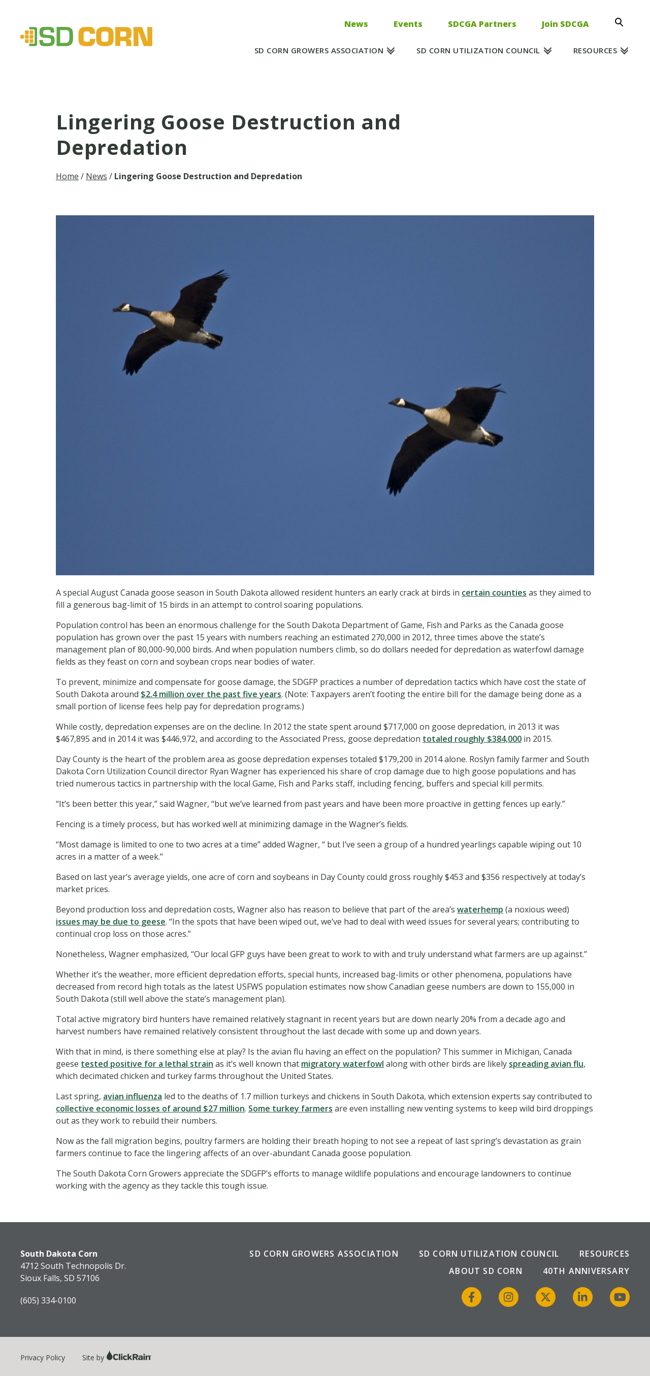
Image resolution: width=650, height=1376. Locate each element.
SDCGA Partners (482, 23)
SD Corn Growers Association (319, 50)
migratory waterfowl (342, 1063)
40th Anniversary (586, 1270)
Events (408, 23)
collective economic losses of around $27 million (150, 1108)
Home (67, 176)
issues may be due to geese (111, 921)
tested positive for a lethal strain (147, 1063)
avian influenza (132, 1096)
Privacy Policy (42, 1357)
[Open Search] (622, 22)
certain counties (494, 592)
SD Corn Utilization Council (478, 50)
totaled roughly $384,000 (472, 738)
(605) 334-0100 (48, 1300)
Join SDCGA (565, 23)
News (356, 23)
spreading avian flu (546, 1063)
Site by (117, 1357)
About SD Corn (486, 1270)
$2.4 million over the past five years (211, 694)
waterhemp (480, 909)
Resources (595, 50)
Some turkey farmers (290, 1108)
